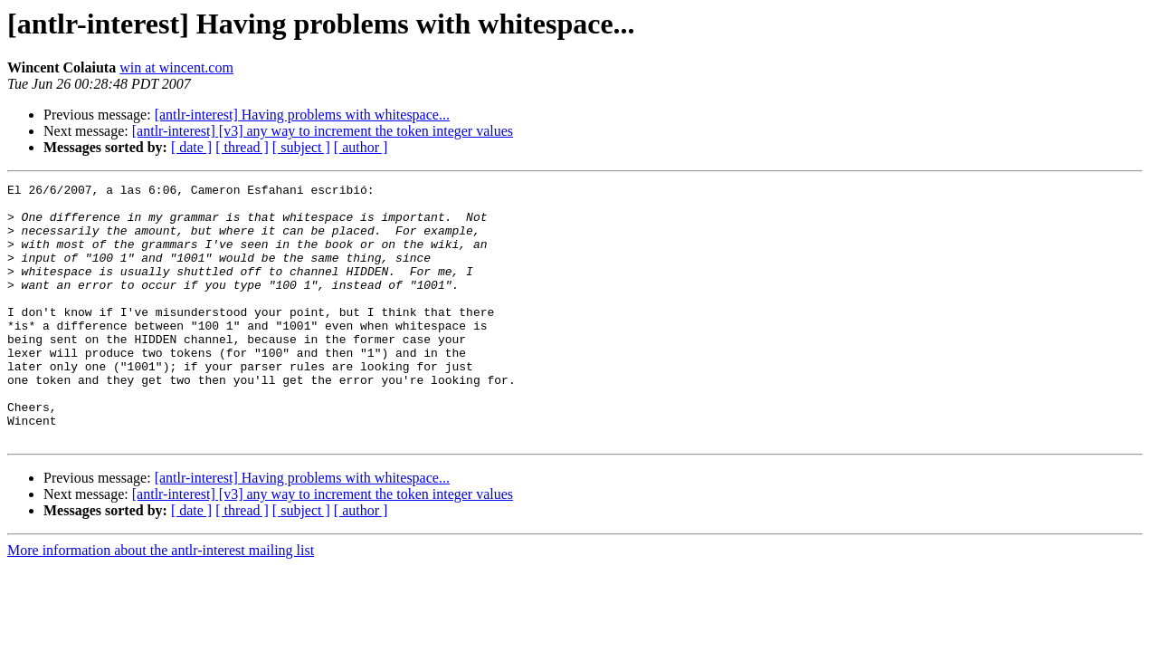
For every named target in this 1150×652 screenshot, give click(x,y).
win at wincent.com (176, 67)
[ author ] (361, 147)
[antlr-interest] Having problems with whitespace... (302, 114)
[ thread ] (242, 147)
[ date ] (191, 147)
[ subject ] (301, 147)
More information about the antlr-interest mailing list (160, 601)
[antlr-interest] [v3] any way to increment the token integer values (322, 131)
